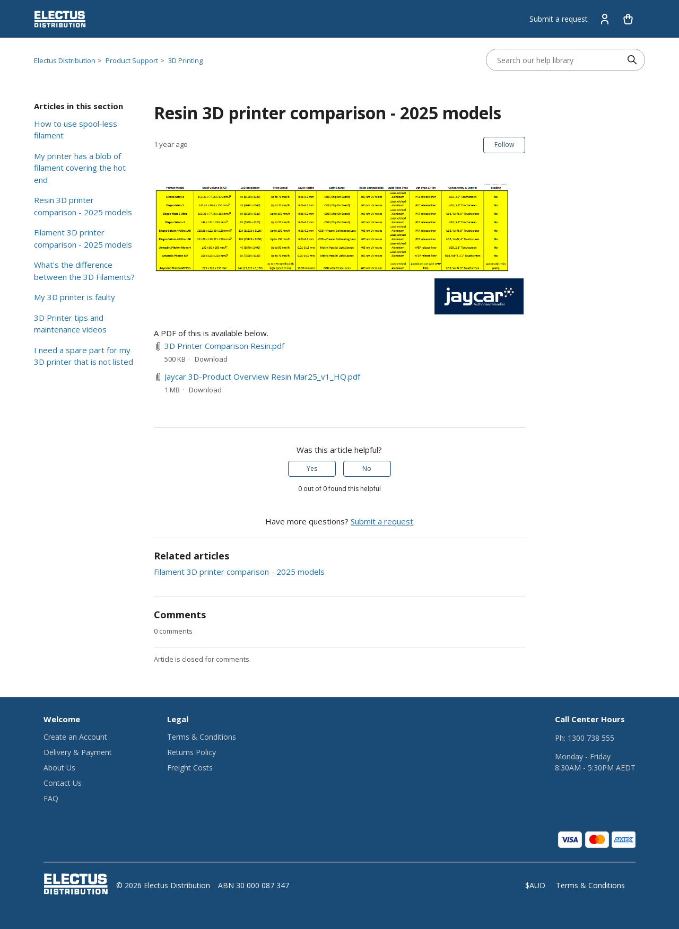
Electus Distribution (64, 60)
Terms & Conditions (201, 737)
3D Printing (185, 60)
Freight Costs (190, 768)
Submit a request (558, 19)
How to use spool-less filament (75, 129)
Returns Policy (191, 752)
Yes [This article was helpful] (312, 468)
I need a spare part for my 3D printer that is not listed (83, 356)
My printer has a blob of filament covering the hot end (80, 168)
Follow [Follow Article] (504, 144)
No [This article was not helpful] (366, 468)
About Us (59, 768)
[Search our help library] (554, 60)
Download (211, 359)
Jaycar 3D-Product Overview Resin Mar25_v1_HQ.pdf (262, 376)
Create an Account (75, 737)
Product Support (132, 60)
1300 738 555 (591, 738)
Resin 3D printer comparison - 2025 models (83, 206)
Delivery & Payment (77, 752)
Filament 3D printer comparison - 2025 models (83, 238)
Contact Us (62, 783)
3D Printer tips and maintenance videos (70, 323)
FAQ (50, 798)
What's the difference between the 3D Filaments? (84, 270)
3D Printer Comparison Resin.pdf (224, 345)
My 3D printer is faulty (74, 297)
